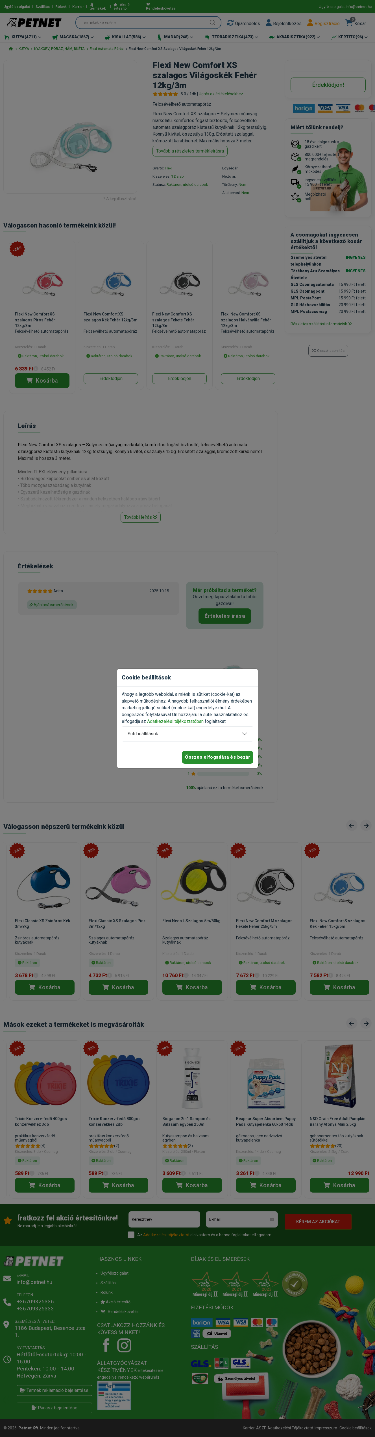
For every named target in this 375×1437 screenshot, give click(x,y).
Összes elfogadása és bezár (217, 757)
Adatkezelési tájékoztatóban (175, 721)
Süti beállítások (143, 733)
